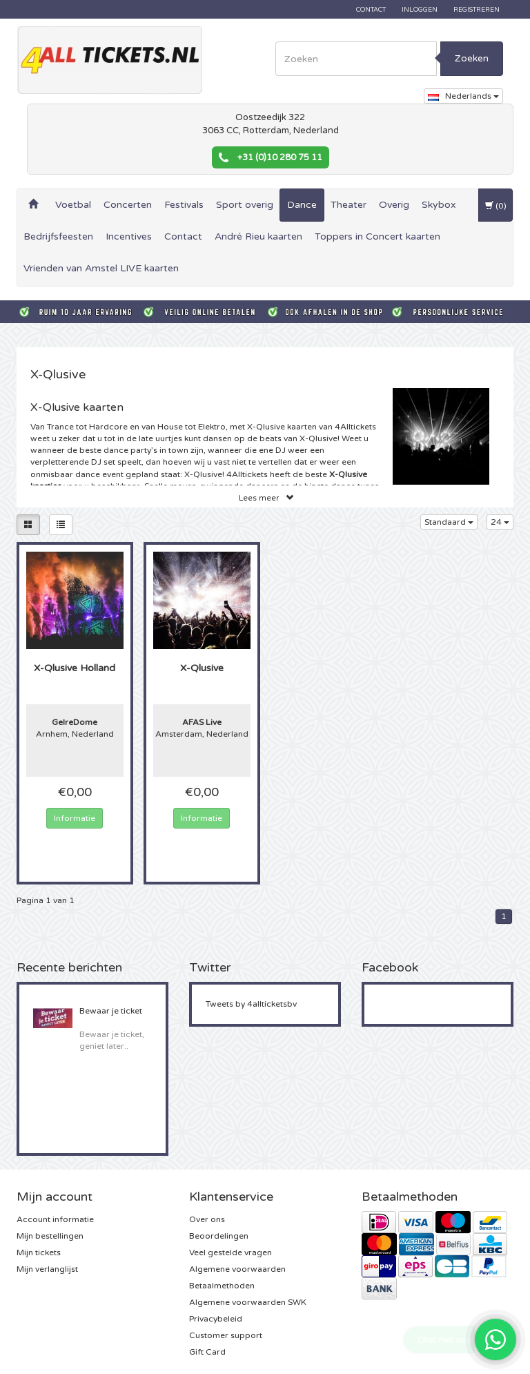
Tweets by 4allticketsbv (251, 1004)
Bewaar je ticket (110, 1011)
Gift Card (207, 1352)
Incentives (129, 236)
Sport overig (244, 205)
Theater (348, 205)
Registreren (476, 10)
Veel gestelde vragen (230, 1252)
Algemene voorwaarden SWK (247, 1302)
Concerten (128, 205)
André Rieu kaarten (258, 236)
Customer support (225, 1335)
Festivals (184, 205)
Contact (371, 10)
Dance (302, 205)
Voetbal (73, 205)
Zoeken (472, 58)
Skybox (439, 205)
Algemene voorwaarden (237, 1269)
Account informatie (55, 1219)
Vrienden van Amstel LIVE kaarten (101, 268)
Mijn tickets (39, 1252)
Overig (394, 205)
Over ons (207, 1219)
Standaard (448, 522)
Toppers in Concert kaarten (377, 236)
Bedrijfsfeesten (58, 236)
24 (500, 522)
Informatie (74, 818)
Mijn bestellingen (50, 1236)
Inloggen (420, 10)
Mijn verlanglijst (47, 1269)
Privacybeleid (215, 1319)
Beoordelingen (218, 1236)
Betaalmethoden (222, 1285)
